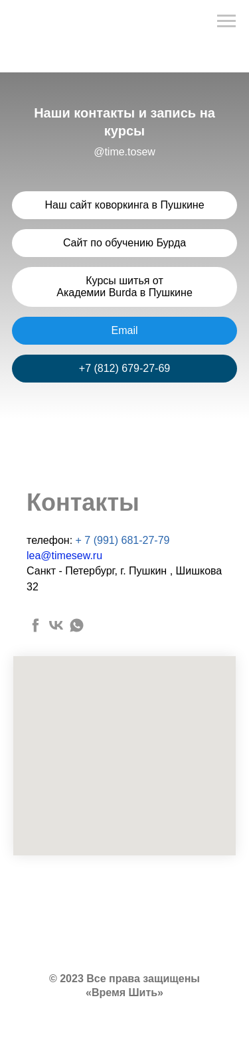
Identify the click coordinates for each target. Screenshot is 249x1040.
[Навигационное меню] (226, 21)
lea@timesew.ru (64, 555)
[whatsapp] (76, 625)
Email (124, 330)
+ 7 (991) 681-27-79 (123, 540)
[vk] (56, 625)
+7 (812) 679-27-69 (124, 368)
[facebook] (35, 625)
